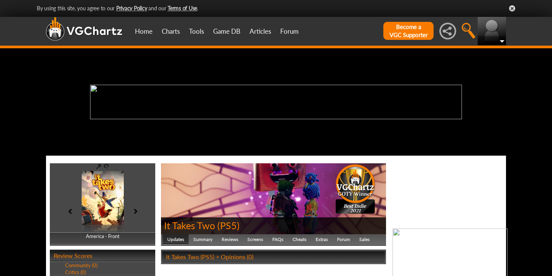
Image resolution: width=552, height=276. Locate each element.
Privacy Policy (131, 8)
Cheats (299, 239)
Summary (202, 239)
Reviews (230, 239)
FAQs (277, 239)
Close (512, 8)
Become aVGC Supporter (408, 30)
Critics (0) (75, 272)
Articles (260, 31)
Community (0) (81, 265)
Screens (255, 239)
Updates (175, 239)
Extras (321, 239)
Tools (196, 31)
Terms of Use (182, 8)
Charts (171, 31)
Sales (364, 239)
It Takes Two (189, 225)
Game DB (226, 31)
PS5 (228, 225)
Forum (289, 31)
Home (144, 31)
